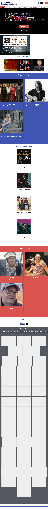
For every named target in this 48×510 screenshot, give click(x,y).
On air (14, 7)
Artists (8, 7)
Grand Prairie (12, 104)
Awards (25, 7)
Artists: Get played (33, 7)
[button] (44, 3)
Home (3, 7)
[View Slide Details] (15, 45)
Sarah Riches (12, 135)
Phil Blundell (36, 104)
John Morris (12, 277)
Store (19, 7)
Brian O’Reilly (12, 308)
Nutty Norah (36, 277)
